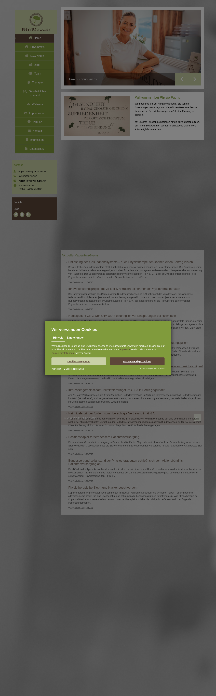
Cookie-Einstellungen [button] (62, 353)
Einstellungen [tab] (75, 337)
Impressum (56, 369)
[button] (78, 361)
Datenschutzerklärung (74, 369)
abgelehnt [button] (124, 349)
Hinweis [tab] (58, 337)
